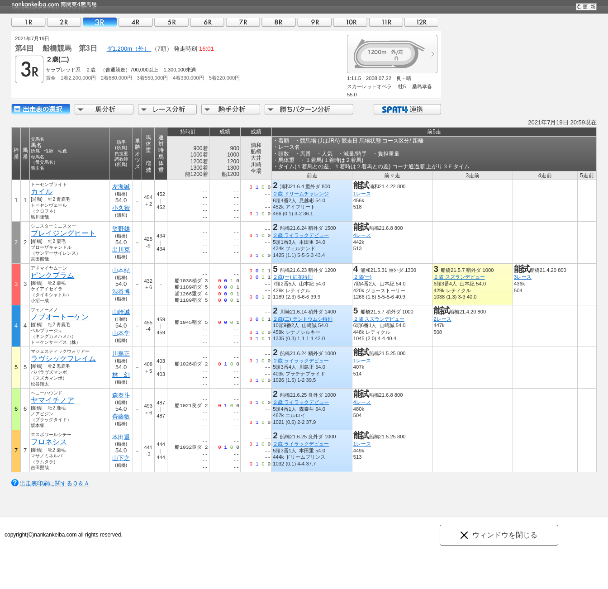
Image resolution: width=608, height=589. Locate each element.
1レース (362, 193)
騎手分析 (230, 109)
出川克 (121, 249)
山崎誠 (121, 312)
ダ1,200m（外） (129, 48)
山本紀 (121, 270)
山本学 (121, 333)
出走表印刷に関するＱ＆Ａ (54, 483)
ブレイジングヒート (63, 233)
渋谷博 (121, 291)
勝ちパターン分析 (309, 109)
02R (64, 22)
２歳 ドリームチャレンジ (301, 193)
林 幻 (121, 374)
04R (136, 22)
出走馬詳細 (40, 109)
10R (350, 22)
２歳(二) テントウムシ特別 (302, 319)
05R (171, 22)
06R (207, 22)
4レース (362, 235)
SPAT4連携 (407, 109)
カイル (41, 191)
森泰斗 (121, 395)
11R (386, 22)
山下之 (121, 458)
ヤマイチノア (52, 400)
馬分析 (104, 109)
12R (421, 22)
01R (28, 22)
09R (314, 22)
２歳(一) (362, 277)
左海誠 (121, 186)
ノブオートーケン (60, 317)
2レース (442, 319)
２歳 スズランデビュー (458, 277)
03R (100, 22)
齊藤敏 (121, 416)
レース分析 (167, 109)
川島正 (121, 353)
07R (243, 22)
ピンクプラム (52, 275)
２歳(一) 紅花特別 (293, 277)
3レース (523, 277)
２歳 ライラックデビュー (301, 235)
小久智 (121, 207)
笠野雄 (121, 228)
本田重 (121, 437)
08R (278, 22)
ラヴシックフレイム (63, 358)
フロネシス (49, 442)
